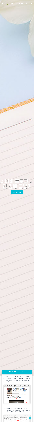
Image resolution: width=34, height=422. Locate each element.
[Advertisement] (17, 387)
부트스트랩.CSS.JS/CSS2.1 (17, 371)
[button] (28, 3)
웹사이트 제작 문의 (17, 192)
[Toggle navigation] (31, 3)
